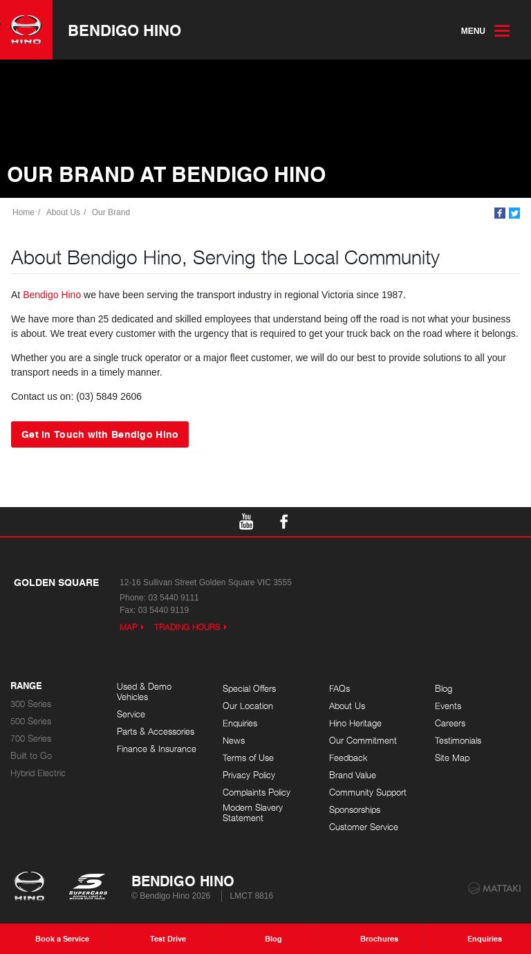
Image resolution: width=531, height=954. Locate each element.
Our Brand (111, 212)
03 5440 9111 (173, 598)
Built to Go (31, 756)
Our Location (248, 706)
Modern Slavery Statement (253, 813)
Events (448, 706)
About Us (63, 212)
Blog (443, 689)
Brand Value (352, 775)
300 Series (30, 704)
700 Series (30, 738)
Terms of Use (248, 758)
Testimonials (458, 740)
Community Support (368, 792)
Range (26, 686)
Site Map (452, 758)
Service (131, 714)
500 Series (30, 721)
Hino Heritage (355, 723)
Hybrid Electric (38, 773)
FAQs (339, 689)
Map (129, 627)
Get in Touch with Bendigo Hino (99, 433)
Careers (450, 723)
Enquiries (240, 723)
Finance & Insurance (156, 749)
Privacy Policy (249, 775)
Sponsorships (354, 810)
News (234, 740)
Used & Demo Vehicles (144, 692)
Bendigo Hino (124, 30)
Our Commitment (363, 740)
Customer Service (363, 827)
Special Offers (249, 689)
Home (23, 212)
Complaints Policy (256, 792)
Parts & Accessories (155, 731)
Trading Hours (187, 627)
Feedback (348, 758)
